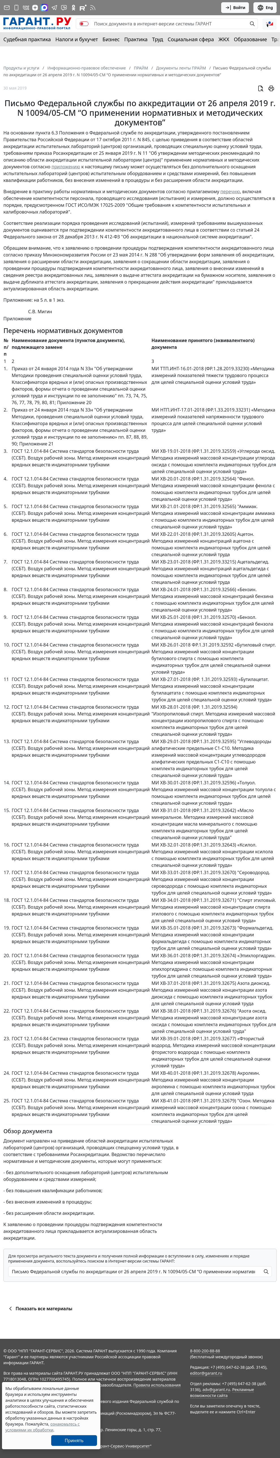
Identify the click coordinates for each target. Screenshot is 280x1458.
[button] (269, 23)
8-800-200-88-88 (205, 1350)
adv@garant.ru (216, 1389)
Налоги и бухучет (76, 39)
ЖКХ (224, 39)
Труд (157, 39)
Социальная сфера (191, 39)
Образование (250, 39)
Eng (265, 7)
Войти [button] (235, 7)
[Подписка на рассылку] (6, 7)
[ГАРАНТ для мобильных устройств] (16, 7)
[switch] (84, 23)
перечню (230, 191)
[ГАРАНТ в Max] (44, 7)
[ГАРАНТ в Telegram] (54, 7)
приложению (65, 167)
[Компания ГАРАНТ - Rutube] (83, 7)
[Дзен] (35, 7)
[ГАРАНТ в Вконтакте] (26, 7)
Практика (135, 39)
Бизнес (111, 39)
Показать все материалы (39, 1308)
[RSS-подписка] (92, 7)
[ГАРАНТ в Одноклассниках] (73, 7)
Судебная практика (27, 39)
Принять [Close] (74, 1440)
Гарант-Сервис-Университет (123, 1446)
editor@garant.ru (206, 1373)
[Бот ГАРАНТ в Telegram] (64, 7)
